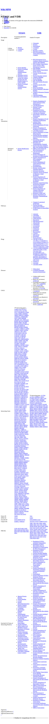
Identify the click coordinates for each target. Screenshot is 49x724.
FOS (44, 401)
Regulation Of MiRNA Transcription (39, 701)
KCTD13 (16, 388)
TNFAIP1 (26, 493)
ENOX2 (22, 358)
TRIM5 (16, 499)
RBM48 (16, 464)
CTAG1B (16, 349)
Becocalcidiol (36, 232)
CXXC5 (38, 401)
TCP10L (16, 489)
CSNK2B (24, 346)
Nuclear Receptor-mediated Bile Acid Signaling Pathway (40, 146)
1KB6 (31, 525)
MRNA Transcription (38, 707)
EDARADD (23, 355)
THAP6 (21, 490)
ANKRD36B (24, 316)
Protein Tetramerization (22, 643)
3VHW (46, 532)
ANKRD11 (17, 316)
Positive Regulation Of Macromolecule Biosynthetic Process (40, 583)
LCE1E (16, 406)
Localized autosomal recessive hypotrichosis (39, 271)
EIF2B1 (21, 357)
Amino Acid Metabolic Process (22, 649)
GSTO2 (27, 371)
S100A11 (24, 468)
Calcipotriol (36, 224)
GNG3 (20, 367)
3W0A (31, 533)
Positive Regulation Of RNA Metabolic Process (40, 576)
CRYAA (20, 346)
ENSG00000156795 (19, 519)
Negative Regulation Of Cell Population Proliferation (40, 119)
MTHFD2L (17, 431)
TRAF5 (25, 496)
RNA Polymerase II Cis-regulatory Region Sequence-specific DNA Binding (41, 61)
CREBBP (41, 400)
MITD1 (21, 426)
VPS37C (16, 507)
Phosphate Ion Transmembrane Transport (40, 143)
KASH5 (16, 385)
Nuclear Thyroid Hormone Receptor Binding (40, 656)
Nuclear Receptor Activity (40, 76)
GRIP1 (31, 406)
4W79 (19, 528)
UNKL (27, 504)
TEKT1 (21, 489)
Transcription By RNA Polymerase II (39, 638)
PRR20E (16, 456)
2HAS (39, 526)
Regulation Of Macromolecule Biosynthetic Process (40, 611)
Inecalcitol (36, 230)
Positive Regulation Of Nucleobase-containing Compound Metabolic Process (39, 570)
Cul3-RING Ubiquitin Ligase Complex (23, 652)
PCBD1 (16, 443)
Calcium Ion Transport (39, 113)
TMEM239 (21, 493)
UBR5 (41, 426)
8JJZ (21, 531)
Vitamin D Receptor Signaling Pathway (38, 186)
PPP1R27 (21, 450)
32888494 (42, 283)
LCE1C (22, 404)
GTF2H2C (17, 373)
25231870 (35, 301)
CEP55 (16, 342)
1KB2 (40, 523)
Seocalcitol (36, 227)
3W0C (35, 533)
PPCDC (25, 449)
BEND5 (16, 322)
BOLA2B (16, 325)
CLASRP (32, 400)
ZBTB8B (26, 508)
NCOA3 (32, 412)
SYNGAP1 (22, 486)
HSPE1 (16, 380)
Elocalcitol (36, 236)
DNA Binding (36, 68)
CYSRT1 (26, 351)
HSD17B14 (17, 379)
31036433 (35, 278)
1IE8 (34, 523)
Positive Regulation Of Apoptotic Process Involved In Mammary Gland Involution (40, 179)
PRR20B (16, 455)
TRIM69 (26, 499)
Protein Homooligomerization (23, 603)
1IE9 (37, 523)
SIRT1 (31, 423)
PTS (15, 459)
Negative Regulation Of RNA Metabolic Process (39, 617)
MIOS (21, 425)
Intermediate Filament (21, 610)
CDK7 (41, 398)
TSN (21, 502)
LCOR (36, 407)
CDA (19, 337)
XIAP (24, 507)
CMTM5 (22, 345)
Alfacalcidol (36, 223)
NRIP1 (31, 415)
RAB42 (16, 461)
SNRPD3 (21, 478)
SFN (27, 472)
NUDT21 (16, 441)
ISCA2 (23, 382)
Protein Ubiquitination (21, 613)
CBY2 (24, 331)
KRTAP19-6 (24, 397)
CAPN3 (27, 328)
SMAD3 (35, 423)
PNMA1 (16, 447)
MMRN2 (32, 410)
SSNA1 (22, 483)
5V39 (37, 536)
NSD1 (35, 415)
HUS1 (20, 380)
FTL (15, 364)
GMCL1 (26, 365)
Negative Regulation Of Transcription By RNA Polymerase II (39, 102)
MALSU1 (23, 420)
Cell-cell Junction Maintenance (37, 152)
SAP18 (16, 469)
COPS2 (37, 400)
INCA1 (19, 382)
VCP (20, 505)
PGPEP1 (25, 443)
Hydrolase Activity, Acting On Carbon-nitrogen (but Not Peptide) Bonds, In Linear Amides (23, 79)
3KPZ (44, 531)
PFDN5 (21, 443)
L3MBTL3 (17, 404)
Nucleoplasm (36, 46)
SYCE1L (16, 486)
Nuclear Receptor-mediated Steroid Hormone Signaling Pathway (40, 137)
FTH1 (25, 363)
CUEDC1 (16, 351)
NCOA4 (36, 412)
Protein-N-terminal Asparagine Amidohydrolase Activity (23, 71)
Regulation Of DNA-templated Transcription (39, 110)
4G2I (42, 535)
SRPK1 (32, 425)
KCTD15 (22, 388)
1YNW (45, 525)
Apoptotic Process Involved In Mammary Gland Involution (40, 174)
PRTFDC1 (17, 458)
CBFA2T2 (17, 331)
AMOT (16, 315)
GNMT (24, 367)
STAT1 (36, 425)
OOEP (21, 441)
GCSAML (17, 365)
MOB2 (25, 426)
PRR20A (25, 453)
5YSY (41, 536)
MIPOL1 (25, 425)
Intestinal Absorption (38, 171)
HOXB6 (22, 377)
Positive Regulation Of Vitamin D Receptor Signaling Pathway (39, 190)
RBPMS (21, 464)
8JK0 (24, 531)
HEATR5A (24, 374)
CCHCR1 (16, 336)
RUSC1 (20, 468)
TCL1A (27, 487)
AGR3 (16, 314)
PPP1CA (36, 417)
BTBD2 (21, 327)
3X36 (38, 535)
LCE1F (21, 406)
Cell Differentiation (38, 131)
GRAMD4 (17, 371)
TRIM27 (21, 498)
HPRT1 (27, 377)
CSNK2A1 (32, 401)
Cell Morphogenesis (38, 105)
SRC (43, 423)
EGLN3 (16, 357)
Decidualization (37, 166)
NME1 (21, 437)
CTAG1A (21, 348)
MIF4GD (16, 425)
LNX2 (24, 412)
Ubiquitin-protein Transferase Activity (23, 637)
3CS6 (41, 531)
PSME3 (27, 458)
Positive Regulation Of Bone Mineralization (40, 133)
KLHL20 (16, 394)
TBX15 (22, 487)
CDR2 (16, 340)
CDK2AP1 (17, 339)
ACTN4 (43, 395)
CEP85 (24, 342)
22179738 (39, 285)
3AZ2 (45, 529)
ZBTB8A (21, 508)
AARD (16, 309)
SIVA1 (16, 475)
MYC (36, 410)
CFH (45, 398)
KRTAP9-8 (24, 403)
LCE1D (27, 404)
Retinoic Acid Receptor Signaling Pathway (39, 168)
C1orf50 (16, 328)
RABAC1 (21, 461)
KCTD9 (21, 391)
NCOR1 (46, 412)
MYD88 (21, 432)
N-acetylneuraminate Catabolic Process (23, 640)
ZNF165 (16, 511)
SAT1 (24, 469)
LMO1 (24, 410)
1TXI (40, 525)
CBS (21, 331)
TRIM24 (32, 426)
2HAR (35, 526)
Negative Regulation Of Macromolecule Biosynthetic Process (40, 679)
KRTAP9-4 (17, 403)
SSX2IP (26, 483)
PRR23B (21, 456)
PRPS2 (21, 453)
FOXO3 (32, 403)
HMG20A (25, 376)
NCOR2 (32, 413)
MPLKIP (21, 428)
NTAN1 (26, 438)
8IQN (34, 538)
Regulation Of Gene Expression (38, 594)
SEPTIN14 (17, 472)
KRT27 (21, 394)
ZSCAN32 (23, 514)
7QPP (31, 538)
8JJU (24, 530)
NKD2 (36, 413)
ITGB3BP (17, 383)
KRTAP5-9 (24, 400)
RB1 (45, 419)
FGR (42, 401)
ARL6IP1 (16, 319)
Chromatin (36, 43)
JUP (27, 383)
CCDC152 (24, 333)
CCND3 (32, 398)
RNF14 (32, 420)
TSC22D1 (17, 502)
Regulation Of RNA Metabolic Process (38, 551)
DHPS (16, 354)
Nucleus (20, 47)
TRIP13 (26, 501)
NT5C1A (21, 438)
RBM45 (25, 462)
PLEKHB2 (17, 446)
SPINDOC (22, 481)
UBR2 (19, 504)
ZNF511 (16, 513)
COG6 (27, 345)
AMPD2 (26, 315)
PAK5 (25, 441)
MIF (24, 423)
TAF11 (40, 425)
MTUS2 (23, 431)
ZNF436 (26, 511)
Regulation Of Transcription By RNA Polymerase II (40, 548)
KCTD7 (16, 391)
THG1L (16, 492)
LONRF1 (16, 413)
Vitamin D (36, 261)
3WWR (32, 535)
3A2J (34, 528)
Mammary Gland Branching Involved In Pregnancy (40, 183)
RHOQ (20, 465)
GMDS (16, 367)
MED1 (31, 409)
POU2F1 (42, 416)
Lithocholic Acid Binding (40, 96)
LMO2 (16, 412)
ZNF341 (21, 511)
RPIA (15, 468)
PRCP (45, 417)
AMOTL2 (21, 315)
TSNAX (25, 502)
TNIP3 (16, 495)
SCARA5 (16, 471)
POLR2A (32, 416)
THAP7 (25, 490)
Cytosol (20, 50)
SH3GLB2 (17, 474)
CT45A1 (16, 348)
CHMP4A (17, 345)
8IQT (37, 538)
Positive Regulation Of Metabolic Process (39, 644)
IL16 (27, 380)
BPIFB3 (16, 327)
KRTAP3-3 (24, 398)
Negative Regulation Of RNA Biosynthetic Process (40, 591)
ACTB (16, 311)
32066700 (40, 304)
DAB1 (16, 352)
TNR (19, 495)
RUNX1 (42, 420)
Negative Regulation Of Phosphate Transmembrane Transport (40, 196)
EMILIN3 (17, 358)
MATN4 (24, 422)
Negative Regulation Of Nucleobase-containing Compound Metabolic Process (39, 606)
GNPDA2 (17, 368)
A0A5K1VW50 (34, 521)
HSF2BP (23, 379)
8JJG (15, 530)
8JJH (18, 530)
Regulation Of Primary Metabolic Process (39, 597)
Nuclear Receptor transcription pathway (39, 205)
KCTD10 (26, 386)
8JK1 (27, 531)
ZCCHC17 (23, 510)
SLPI (15, 477)
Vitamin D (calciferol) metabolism (39, 202)
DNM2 (24, 354)
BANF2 (16, 321)
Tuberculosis (36, 269)
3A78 (44, 528)
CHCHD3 (22, 343)
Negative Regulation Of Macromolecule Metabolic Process (40, 690)
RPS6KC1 (36, 420)
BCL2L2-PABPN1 (24, 321)
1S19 (37, 525)
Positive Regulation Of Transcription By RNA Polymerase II (39, 163)
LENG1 (24, 407)
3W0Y (39, 533)
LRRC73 (26, 413)
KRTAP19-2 (17, 397)
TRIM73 (16, 501)
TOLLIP (23, 495)
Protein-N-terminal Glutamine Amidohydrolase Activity (23, 86)
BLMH (25, 322)
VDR (39, 33)
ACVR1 (32, 397)
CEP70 (20, 342)
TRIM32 (26, 498)
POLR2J (16, 449)
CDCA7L (37, 398)
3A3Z (37, 528)
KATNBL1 (22, 385)
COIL (15, 346)
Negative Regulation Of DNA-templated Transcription (39, 159)
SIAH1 (22, 474)
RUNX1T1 (33, 422)
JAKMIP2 (22, 383)
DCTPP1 (20, 352)
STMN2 (19, 484)
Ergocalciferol (37, 217)
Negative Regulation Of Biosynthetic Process (39, 683)
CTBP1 (22, 349)
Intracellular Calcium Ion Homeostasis (39, 115)
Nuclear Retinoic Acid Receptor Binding (39, 650)
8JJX (15, 531)
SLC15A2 (26, 475)
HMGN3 (40, 406)
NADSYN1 (21, 434)
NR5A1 (16, 438)
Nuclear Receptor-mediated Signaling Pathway (40, 614)
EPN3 (15, 360)
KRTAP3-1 (17, 398)
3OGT (35, 532)
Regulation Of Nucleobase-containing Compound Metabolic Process (40, 556)
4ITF (31, 536)
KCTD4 (22, 389)
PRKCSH (32, 419)
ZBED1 (16, 508)
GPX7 (23, 370)
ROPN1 (25, 466)
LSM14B (21, 415)
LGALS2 (16, 409)
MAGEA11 (23, 417)
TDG (43, 425)
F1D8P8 (40, 521)
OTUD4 (44, 415)
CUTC (21, 351)
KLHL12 (21, 392)
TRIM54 (21, 499)
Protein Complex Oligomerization (22, 606)
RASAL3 (26, 461)
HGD (15, 376)
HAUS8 (26, 373)
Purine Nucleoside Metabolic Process (22, 646)
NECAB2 (16, 437)
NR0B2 (40, 413)
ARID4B (23, 318)
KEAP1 (26, 391)
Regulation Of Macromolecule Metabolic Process (40, 626)
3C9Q (15, 528)
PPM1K (16, 450)
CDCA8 (23, 337)
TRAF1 (16, 496)
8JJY (18, 531)
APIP (19, 318)
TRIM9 (21, 501)
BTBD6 (26, 327)
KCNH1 (16, 386)
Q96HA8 (22, 521)
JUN (46, 406)
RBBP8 (16, 462)
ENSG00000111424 (35, 519)
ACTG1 (20, 311)
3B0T (34, 531)
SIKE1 (26, 474)
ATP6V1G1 (25, 319)
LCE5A (16, 407)
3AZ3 (31, 531)
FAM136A (17, 361)
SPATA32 (23, 480)
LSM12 (16, 415)
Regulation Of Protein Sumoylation (23, 629)
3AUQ (31, 529)
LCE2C (25, 406)
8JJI (21, 530)
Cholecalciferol (37, 218)
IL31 (15, 382)
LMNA (20, 410)
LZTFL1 (26, 415)
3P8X (38, 532)
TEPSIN (26, 489)
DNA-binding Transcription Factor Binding (40, 672)
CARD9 (16, 330)
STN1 (23, 484)
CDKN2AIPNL (24, 339)
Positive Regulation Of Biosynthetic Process (39, 579)
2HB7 (42, 526)
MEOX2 (45, 409)
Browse (6, 18)
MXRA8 (16, 432)
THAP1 (16, 490)
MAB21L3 (25, 416)
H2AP (22, 373)
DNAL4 (20, 354)
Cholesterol (36, 229)
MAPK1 (41, 407)
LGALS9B (22, 409)
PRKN (37, 419)
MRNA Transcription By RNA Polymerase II (39, 149)
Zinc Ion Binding (37, 80)
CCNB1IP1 (23, 336)
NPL (25, 437)
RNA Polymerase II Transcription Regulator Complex (39, 53)
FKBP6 (22, 363)
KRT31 (26, 394)
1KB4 (44, 523)
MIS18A (16, 426)
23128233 (36, 291)
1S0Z (34, 525)
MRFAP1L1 (17, 429)
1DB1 (31, 523)
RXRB (42, 422)
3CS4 (37, 531)
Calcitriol (35, 214)
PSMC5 (41, 419)
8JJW (27, 530)
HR (44, 406)
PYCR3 (19, 459)
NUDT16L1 (23, 440)
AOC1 (16, 318)
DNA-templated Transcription (37, 635)
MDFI (16, 423)
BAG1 (42, 397)
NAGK (26, 434)
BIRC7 (21, 322)
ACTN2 (25, 311)
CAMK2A (22, 328)
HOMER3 (17, 377)
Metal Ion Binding (38, 87)
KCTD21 (16, 389)
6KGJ (22, 528)
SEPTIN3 (23, 472)
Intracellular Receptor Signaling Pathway (39, 140)
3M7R (31, 532)
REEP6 (16, 465)
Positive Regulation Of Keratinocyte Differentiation (40, 155)
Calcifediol (36, 215)
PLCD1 (27, 444)
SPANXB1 (17, 480)
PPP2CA (41, 417)
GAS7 (27, 364)
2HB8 (46, 526)
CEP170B (25, 340)
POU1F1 (37, 416)
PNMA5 (26, 447)
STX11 (27, 484)
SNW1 (40, 423)
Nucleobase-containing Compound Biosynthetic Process (39, 669)
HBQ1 (16, 374)
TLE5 (15, 493)
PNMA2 (21, 447)
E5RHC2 (16, 521)
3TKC (42, 532)
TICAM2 (21, 492)
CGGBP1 (16, 343)
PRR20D (26, 455)
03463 (31, 518)
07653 (16, 518)
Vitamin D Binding (38, 77)
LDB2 (20, 407)
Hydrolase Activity (23, 75)
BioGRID (6, 28)
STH (15, 484)
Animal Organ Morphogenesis (37, 122)
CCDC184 (17, 334)
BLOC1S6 (17, 324)
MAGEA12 (17, 419)
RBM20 (21, 462)
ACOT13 (23, 309)
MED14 (36, 409)
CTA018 (35, 233)
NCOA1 (40, 410)
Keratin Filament (22, 624)
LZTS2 (20, 416)
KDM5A (32, 407)
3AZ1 (42, 529)
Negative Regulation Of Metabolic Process (39, 698)
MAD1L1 (17, 417)
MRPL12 (23, 429)
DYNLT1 (16, 355)
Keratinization (21, 635)
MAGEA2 (23, 419)
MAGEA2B (17, 420)
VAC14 (16, 505)
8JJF (26, 528)
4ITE (45, 535)
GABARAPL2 (33, 404)
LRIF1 (21, 413)
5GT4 (34, 536)
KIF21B (16, 392)
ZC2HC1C (17, 510)
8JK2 (15, 533)
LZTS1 (16, 416)
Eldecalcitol (36, 234)
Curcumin (35, 263)
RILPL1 (25, 465)
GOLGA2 (22, 368)
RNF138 (16, 466)
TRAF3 (21, 496)
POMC (21, 449)
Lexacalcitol (36, 226)
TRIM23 (16, 498)
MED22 (20, 423)
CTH (25, 349)
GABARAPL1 (38, 403)
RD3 (25, 464)
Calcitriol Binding (38, 95)
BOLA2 (27, 324)
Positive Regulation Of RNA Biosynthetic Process (40, 559)
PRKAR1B (17, 452)
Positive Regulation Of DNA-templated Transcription (39, 563)
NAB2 (16, 434)
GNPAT (40, 404)
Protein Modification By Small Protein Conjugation (23, 617)
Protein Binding (22, 67)
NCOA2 (45, 410)
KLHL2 (26, 392)
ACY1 (16, 312)
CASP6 (21, 330)
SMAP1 (19, 477)
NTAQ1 (22, 33)
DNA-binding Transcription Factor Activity (40, 70)
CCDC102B (17, 333)
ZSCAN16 (17, 514)
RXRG (45, 422)
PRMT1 (23, 452)
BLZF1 (22, 324)
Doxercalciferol (37, 237)
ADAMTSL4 (21, 312)
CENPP (20, 340)
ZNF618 (21, 513)
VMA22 (27, 505)
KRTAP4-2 (17, 400)
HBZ (19, 374)
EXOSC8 (23, 360)
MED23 (40, 409)
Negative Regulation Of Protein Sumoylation (23, 621)
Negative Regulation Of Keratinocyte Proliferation (40, 128)
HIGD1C (20, 376)
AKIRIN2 (25, 314)
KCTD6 (26, 389)
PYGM (23, 459)
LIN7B (16, 410)
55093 (16, 516)
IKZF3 (24, 380)
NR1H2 (45, 413)
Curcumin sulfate (37, 264)
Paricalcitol (36, 220)
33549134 (35, 281)
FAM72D (16, 363)
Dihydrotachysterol (38, 221)
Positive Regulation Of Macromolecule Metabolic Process (40, 621)
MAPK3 (45, 407)
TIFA (25, 492)
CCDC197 (23, 334)
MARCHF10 (17, 422)
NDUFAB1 (22, 435)
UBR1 (16, 504)
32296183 (6, 22)
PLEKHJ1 (23, 446)
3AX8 (39, 529)
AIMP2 (20, 314)
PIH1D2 (16, 444)
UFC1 (23, 504)
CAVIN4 (25, 330)
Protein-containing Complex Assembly (23, 632)
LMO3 (20, 412)
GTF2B (36, 406)
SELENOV (23, 471)
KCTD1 (21, 386)
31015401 (35, 295)
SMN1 (24, 477)
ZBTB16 (45, 426)
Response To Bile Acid (39, 193)
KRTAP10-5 (17, 395)
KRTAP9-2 (24, 401)
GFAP (21, 365)
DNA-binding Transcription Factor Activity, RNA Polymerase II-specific (40, 65)
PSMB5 (22, 458)
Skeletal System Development (37, 107)
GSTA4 (22, 371)
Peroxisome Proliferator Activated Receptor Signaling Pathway (41, 705)
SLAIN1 (20, 475)
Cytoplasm (20, 49)
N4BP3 (26, 432)
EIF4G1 (25, 357)
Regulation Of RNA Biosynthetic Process (38, 545)
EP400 (26, 358)
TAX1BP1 (17, 487)
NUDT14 (16, 440)
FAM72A (22, 361)
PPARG (32, 417)
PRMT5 (16, 453)
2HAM (31, 526)
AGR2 (27, 312)
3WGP (43, 533)
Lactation (35, 117)
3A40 (40, 528)
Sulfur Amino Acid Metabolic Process (23, 626)
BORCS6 (22, 325)
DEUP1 (25, 352)
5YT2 (44, 536)
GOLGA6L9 (17, 370)
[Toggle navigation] (1, 14)
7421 (31, 516)
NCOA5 (16, 435)
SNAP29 (16, 478)
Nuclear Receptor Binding (40, 553)
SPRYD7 (16, 483)
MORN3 (16, 428)
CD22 (15, 337)
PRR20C (21, 455)
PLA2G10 (22, 444)
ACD (19, 309)
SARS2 (20, 469)
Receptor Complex (38, 50)
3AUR (35, 529)
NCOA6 (41, 412)
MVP (26, 431)
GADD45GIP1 (21, 364)
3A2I (31, 528)
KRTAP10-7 (24, 395)
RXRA (38, 422)
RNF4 (20, 466)
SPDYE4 (16, 481)
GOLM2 (44, 404)
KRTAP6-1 (17, 401)
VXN (20, 507)
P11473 (45, 521)
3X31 (35, 535)
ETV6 (19, 360)
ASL (21, 319)
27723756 (42, 288)
